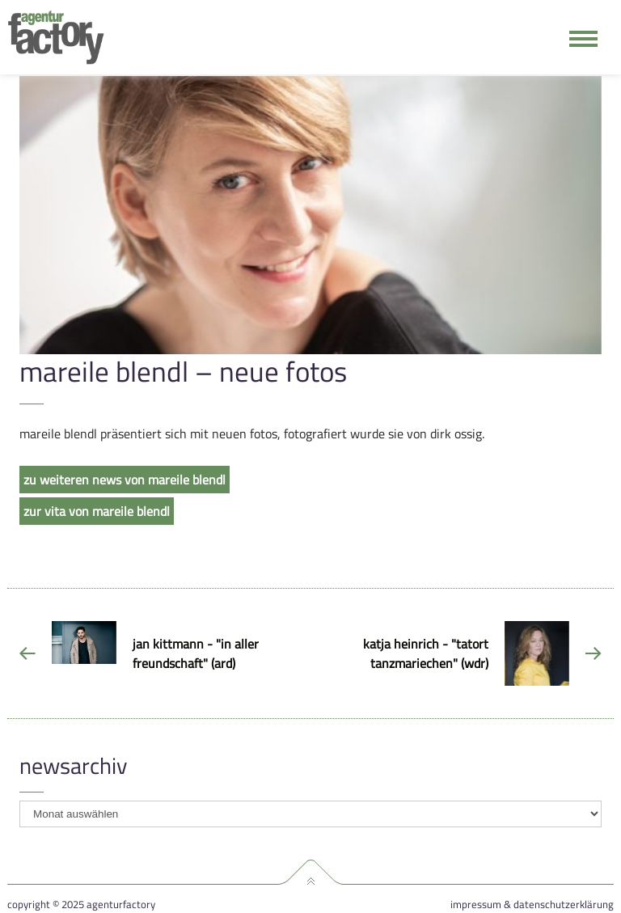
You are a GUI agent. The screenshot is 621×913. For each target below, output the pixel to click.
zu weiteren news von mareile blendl (124, 479)
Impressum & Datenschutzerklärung (532, 904)
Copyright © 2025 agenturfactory (81, 904)
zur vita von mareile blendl (96, 511)
